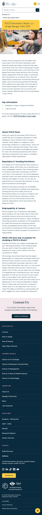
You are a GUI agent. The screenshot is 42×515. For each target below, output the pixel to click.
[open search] (35, 4)
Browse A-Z (6, 14)
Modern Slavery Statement (9, 508)
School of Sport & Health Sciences (14, 373)
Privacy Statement (7, 505)
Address (5, 456)
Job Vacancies (7, 406)
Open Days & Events (9, 346)
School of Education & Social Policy (15, 364)
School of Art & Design (10, 359)
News (4, 401)
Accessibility (5, 501)
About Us (5, 392)
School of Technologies (10, 378)
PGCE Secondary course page (24, 116)
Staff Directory (7, 451)
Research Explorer (9, 433)
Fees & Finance (7, 341)
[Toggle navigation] (39, 4)
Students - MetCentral (10, 419)
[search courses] (37, 10)
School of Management (10, 369)
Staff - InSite (6, 424)
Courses (5, 332)
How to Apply (7, 337)
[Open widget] (37, 510)
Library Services (8, 438)
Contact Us (9, 475)
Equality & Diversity (9, 396)
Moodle (5, 428)
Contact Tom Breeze (21, 316)
